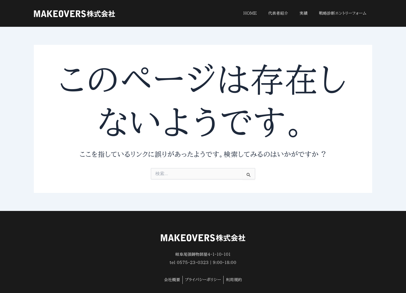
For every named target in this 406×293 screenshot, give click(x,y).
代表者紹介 (278, 13)
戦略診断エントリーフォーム (343, 13)
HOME (250, 13)
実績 (304, 13)
